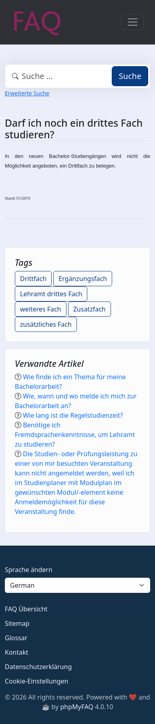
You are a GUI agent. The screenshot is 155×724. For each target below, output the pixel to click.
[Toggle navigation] (132, 22)
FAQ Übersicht (26, 609)
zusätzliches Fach (46, 324)
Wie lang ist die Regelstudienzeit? (73, 415)
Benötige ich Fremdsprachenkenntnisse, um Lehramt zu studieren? (75, 435)
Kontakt (16, 652)
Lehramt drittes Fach (51, 293)
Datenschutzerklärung (38, 666)
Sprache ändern (28, 569)
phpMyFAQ (76, 706)
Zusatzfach (89, 309)
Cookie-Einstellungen (36, 681)
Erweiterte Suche (27, 93)
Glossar (16, 637)
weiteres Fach (40, 309)
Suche (130, 76)
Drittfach (33, 278)
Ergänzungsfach (82, 278)
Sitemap (17, 623)
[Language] (77, 585)
